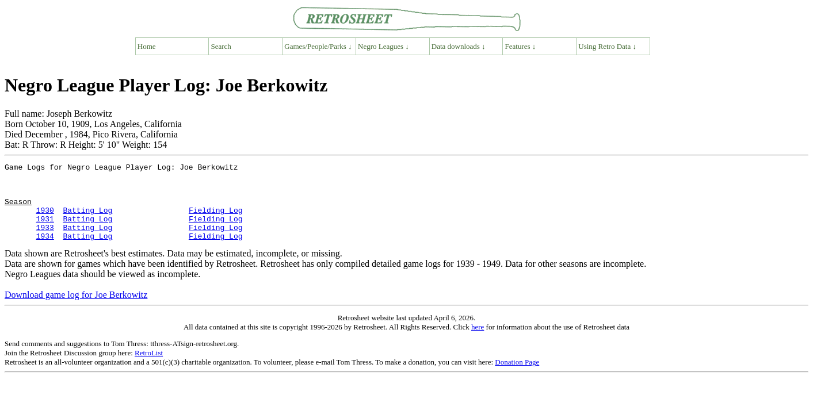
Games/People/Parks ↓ (318, 46)
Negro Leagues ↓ (383, 46)
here (477, 342)
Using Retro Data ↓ (607, 46)
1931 (45, 230)
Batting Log (87, 220)
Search (221, 46)
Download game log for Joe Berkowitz (76, 310)
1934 (45, 251)
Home (147, 46)
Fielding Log (216, 220)
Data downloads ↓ (459, 46)
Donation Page (517, 377)
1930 (45, 220)
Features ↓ (520, 46)
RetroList (149, 368)
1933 (45, 241)
